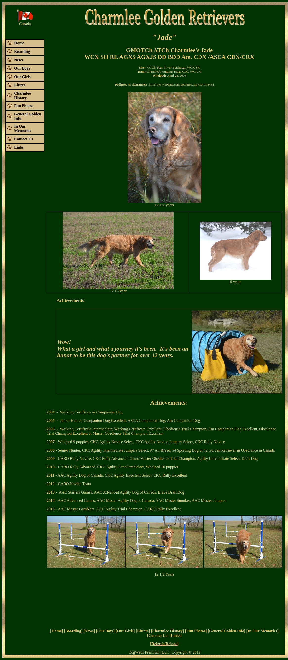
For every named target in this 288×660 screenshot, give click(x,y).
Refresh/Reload (164, 644)
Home (56, 631)
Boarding (73, 631)
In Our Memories (262, 631)
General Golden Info (226, 631)
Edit (165, 652)
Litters (143, 631)
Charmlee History (167, 631)
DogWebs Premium (143, 652)
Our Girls (125, 631)
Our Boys (105, 631)
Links (175, 635)
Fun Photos (195, 631)
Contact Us (157, 635)
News (89, 631)
